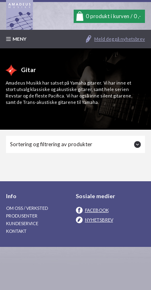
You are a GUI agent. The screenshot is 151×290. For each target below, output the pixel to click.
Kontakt (16, 231)
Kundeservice (22, 223)
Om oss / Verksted (27, 208)
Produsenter (21, 215)
